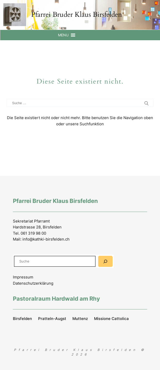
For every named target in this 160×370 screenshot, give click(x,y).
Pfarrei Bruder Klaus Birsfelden (76, 14)
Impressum (23, 277)
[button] (63, 35)
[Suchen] (105, 261)
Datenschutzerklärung (33, 283)
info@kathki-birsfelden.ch (46, 239)
